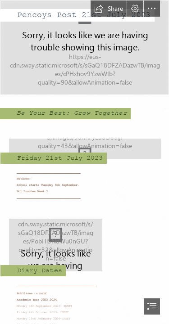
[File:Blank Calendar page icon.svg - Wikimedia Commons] (84, 242)
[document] (84, 162)
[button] (109, 8)
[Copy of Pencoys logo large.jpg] (84, 145)
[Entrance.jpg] (84, 47)
